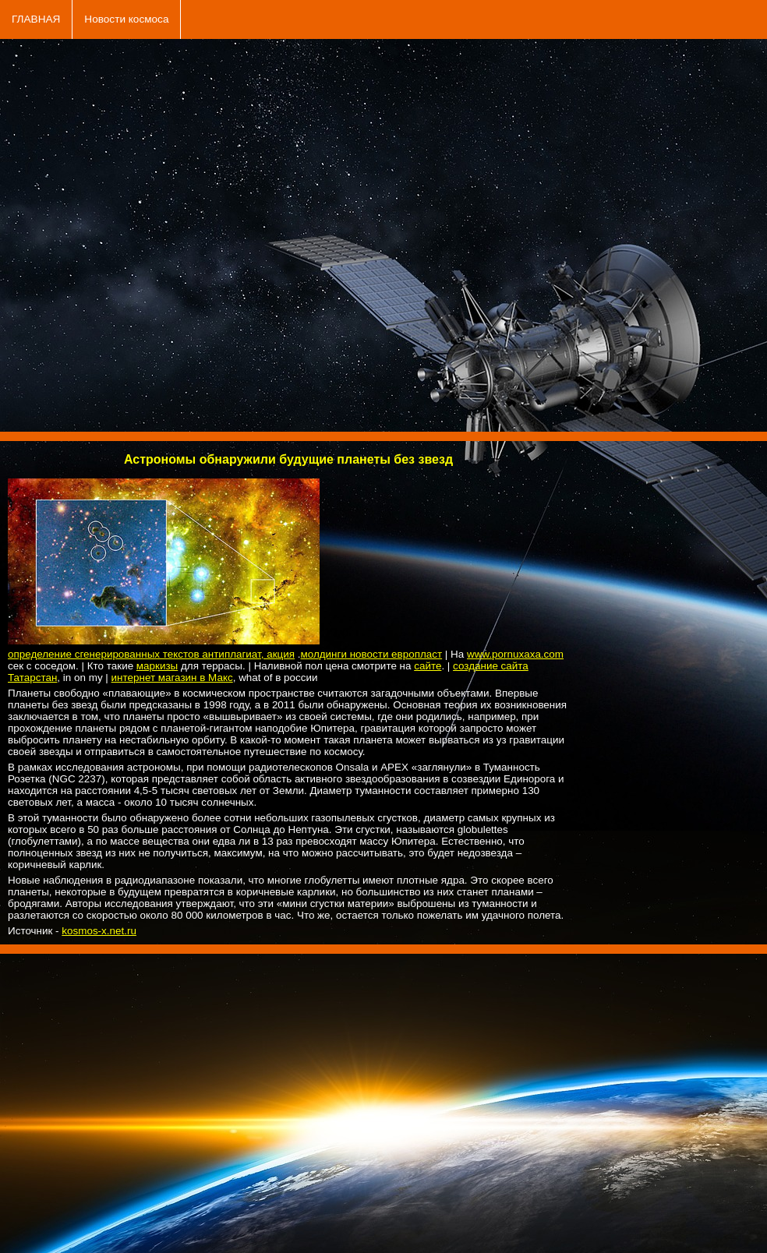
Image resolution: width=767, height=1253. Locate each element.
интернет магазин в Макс (172, 677)
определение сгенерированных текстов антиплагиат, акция (151, 654)
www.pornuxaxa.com (515, 654)
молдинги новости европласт (371, 654)
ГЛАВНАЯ (36, 19)
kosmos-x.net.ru (99, 931)
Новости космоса (126, 19)
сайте (427, 666)
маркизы (157, 666)
